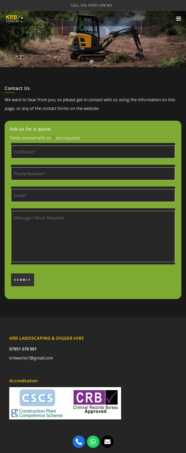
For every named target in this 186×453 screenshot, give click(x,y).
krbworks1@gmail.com (31, 358)
